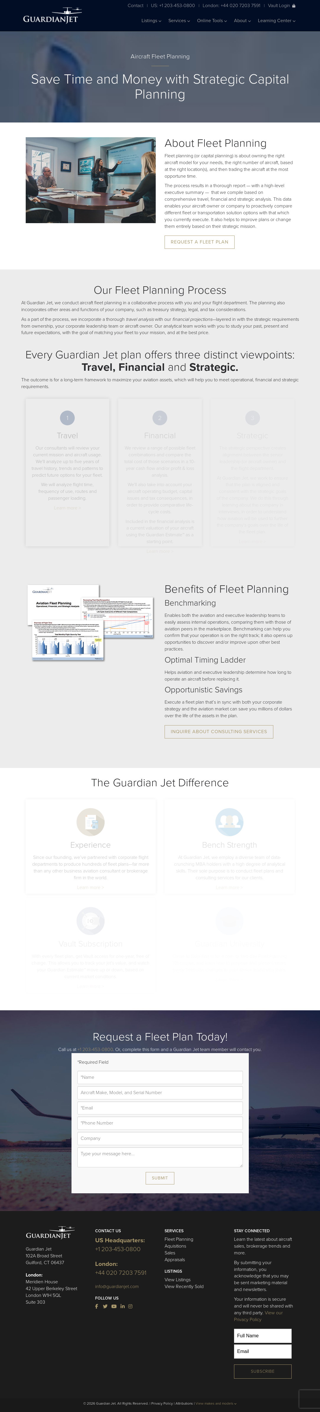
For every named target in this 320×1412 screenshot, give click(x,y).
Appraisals (175, 1260)
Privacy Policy (162, 1403)
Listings (151, 21)
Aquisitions (175, 1246)
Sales (170, 1253)
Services (179, 21)
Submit (160, 1178)
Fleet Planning (179, 1239)
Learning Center (276, 21)
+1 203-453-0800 (95, 1050)
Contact (135, 5)
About (242, 21)
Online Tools (212, 21)
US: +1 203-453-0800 (173, 5)
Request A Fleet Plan (199, 242)
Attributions (184, 1403)
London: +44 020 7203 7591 (231, 5)
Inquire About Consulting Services (219, 732)
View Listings (178, 1280)
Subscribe (263, 1371)
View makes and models (216, 1403)
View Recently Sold (184, 1287)
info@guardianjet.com (117, 1287)
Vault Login (281, 5)
